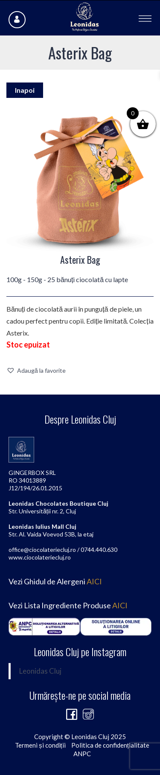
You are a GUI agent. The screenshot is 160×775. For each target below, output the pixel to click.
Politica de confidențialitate (110, 745)
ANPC (82, 753)
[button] (36, 370)
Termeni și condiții (40, 745)
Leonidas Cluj (40, 671)
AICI (94, 581)
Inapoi (25, 90)
